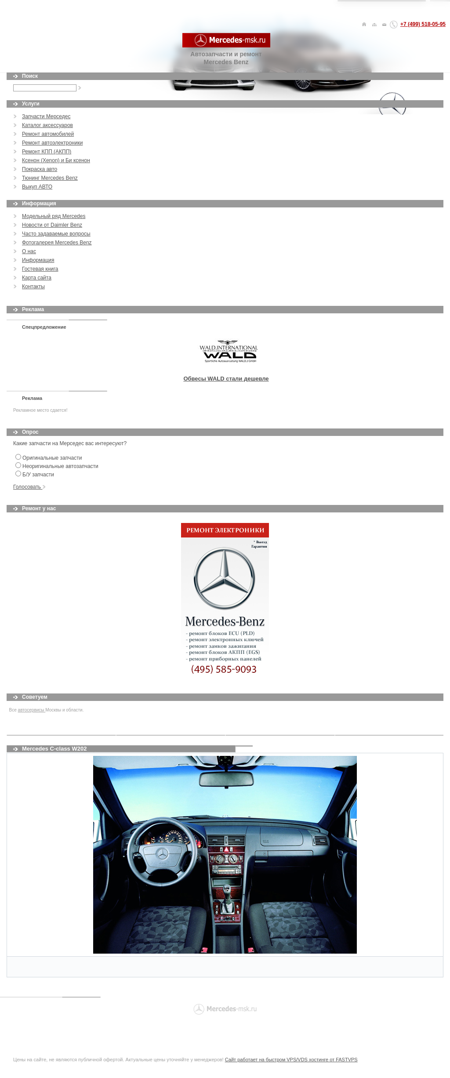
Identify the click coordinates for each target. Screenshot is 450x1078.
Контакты (33, 286)
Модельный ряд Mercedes (53, 216)
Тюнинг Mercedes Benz (50, 178)
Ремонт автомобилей (48, 134)
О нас (29, 251)
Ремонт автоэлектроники (52, 143)
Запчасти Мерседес (46, 116)
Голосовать (29, 487)
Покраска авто (39, 169)
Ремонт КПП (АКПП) (46, 152)
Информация (38, 260)
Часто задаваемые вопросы (56, 234)
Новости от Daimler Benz (52, 225)
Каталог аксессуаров (47, 125)
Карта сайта (36, 278)
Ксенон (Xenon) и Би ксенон (56, 160)
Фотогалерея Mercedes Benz (57, 243)
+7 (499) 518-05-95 (423, 24)
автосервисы (32, 710)
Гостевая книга (40, 269)
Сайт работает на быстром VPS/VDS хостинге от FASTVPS (291, 1059)
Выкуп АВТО (37, 187)
